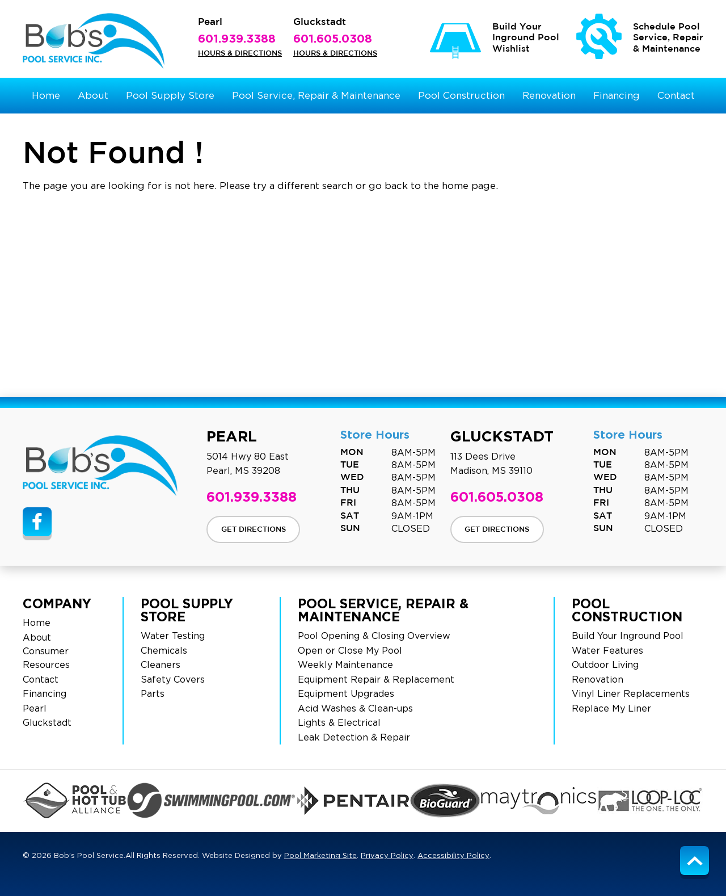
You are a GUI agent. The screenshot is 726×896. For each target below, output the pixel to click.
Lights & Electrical (339, 722)
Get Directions (253, 529)
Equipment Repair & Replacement (376, 679)
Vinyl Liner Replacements (631, 694)
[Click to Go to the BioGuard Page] (445, 800)
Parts (152, 694)
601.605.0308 (332, 38)
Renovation (597, 679)
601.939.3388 (237, 38)
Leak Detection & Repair (354, 737)
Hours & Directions (240, 53)
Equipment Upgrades (346, 694)
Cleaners (160, 665)
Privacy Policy (387, 856)
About (37, 637)
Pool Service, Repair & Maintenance (383, 610)
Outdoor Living (605, 665)
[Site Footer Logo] (100, 465)
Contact (40, 679)
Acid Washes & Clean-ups (355, 708)
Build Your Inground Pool (627, 636)
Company (57, 603)
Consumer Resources (46, 658)
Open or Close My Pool (350, 650)
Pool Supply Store (187, 610)
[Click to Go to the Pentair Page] (353, 800)
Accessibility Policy (453, 856)
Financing (44, 694)
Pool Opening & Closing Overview (374, 636)
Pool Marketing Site (320, 856)
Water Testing (173, 636)
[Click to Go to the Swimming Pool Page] (211, 800)
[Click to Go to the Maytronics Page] (539, 800)
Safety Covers (173, 679)
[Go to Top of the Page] (694, 860)
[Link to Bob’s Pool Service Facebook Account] (37, 521)
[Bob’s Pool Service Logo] (93, 41)
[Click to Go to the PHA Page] (74, 800)
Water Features (607, 650)
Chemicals (164, 650)
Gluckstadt (47, 722)
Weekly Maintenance (345, 665)
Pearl (35, 708)
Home (36, 623)
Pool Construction (627, 610)
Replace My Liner (611, 708)
